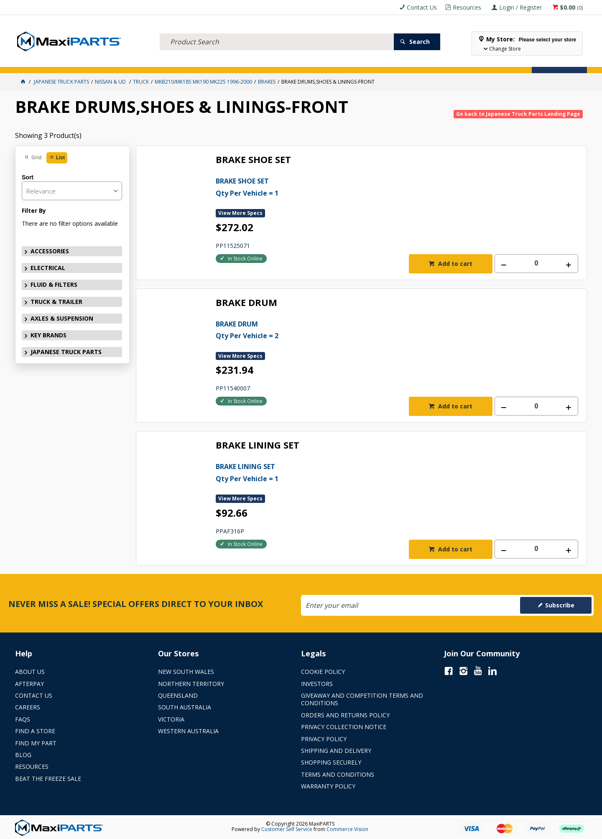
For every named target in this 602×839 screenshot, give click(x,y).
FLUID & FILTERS (123, 62)
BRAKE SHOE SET (253, 160)
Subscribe (559, 605)
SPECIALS (323, 62)
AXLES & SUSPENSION (234, 62)
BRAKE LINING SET (257, 445)
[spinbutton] (536, 264)
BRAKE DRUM (246, 303)
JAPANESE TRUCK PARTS (66, 352)
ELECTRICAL (78, 62)
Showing (48, 135)
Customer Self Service (286, 829)
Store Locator (366, 62)
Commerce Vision (347, 829)
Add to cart (454, 264)
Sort (27, 177)
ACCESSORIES (37, 62)
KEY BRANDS (286, 62)
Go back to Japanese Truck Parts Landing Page (518, 113)
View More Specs (240, 213)
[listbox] (72, 190)
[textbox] (277, 31)
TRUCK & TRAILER (175, 62)
